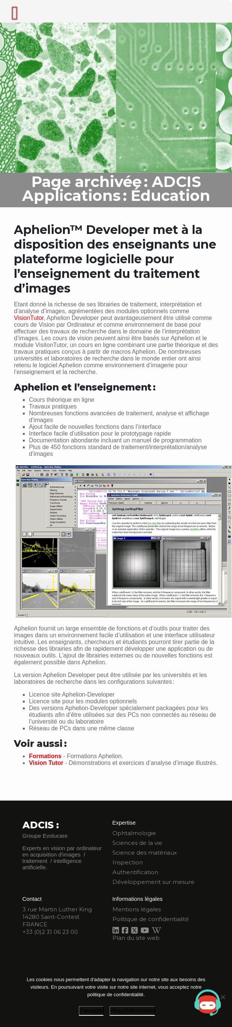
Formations (45, 756)
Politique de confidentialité (150, 919)
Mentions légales (136, 909)
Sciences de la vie (137, 842)
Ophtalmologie (134, 833)
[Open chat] (208, 1002)
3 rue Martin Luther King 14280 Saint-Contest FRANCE (57, 917)
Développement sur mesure (153, 881)
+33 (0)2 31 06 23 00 (50, 931)
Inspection (127, 862)
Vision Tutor (46, 763)
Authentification (135, 872)
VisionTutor (28, 318)
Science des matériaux (144, 852)
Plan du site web (136, 937)
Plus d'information (132, 1010)
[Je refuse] (222, 997)
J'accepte (91, 1010)
